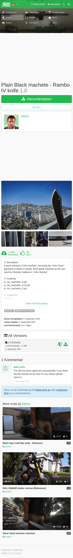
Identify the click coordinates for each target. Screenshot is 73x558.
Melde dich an (43, 390)
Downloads (13, 255)
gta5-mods (19, 367)
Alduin (25, 116)
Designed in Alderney (12, 550)
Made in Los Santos (11, 553)
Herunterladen (37, 99)
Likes (28, 255)
